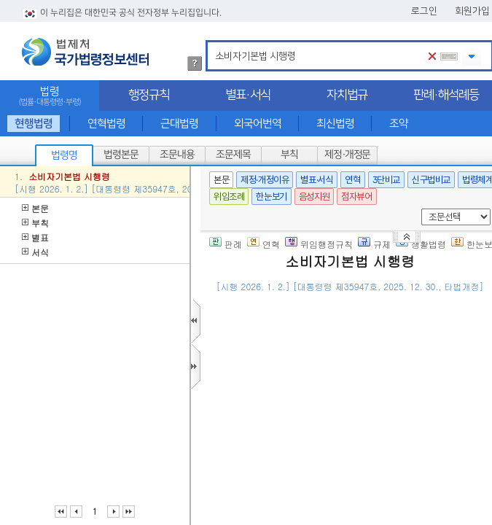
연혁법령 (106, 123)
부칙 (289, 154)
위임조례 (229, 196)
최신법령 (335, 123)
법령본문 (121, 154)
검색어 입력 (212, 42)
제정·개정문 (347, 154)
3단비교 (386, 179)
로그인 (424, 11)
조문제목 (233, 154)
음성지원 (314, 196)
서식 (35, 252)
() (341, 308)
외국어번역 (257, 123)
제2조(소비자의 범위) (302, 427)
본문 (35, 208)
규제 (374, 244)
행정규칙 (148, 94)
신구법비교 (431, 179)
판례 (225, 244)
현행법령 (33, 123)
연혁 (352, 179)
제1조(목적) (281, 356)
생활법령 (421, 244)
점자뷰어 (356, 196)
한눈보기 (271, 196)
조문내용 (177, 154)
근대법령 (179, 123)
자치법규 (347, 94)
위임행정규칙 (319, 244)
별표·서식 (247, 94)
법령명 (64, 155)
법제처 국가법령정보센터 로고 (85, 52)
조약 (398, 123)
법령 (49, 95)
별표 (35, 237)
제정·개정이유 (265, 179)
